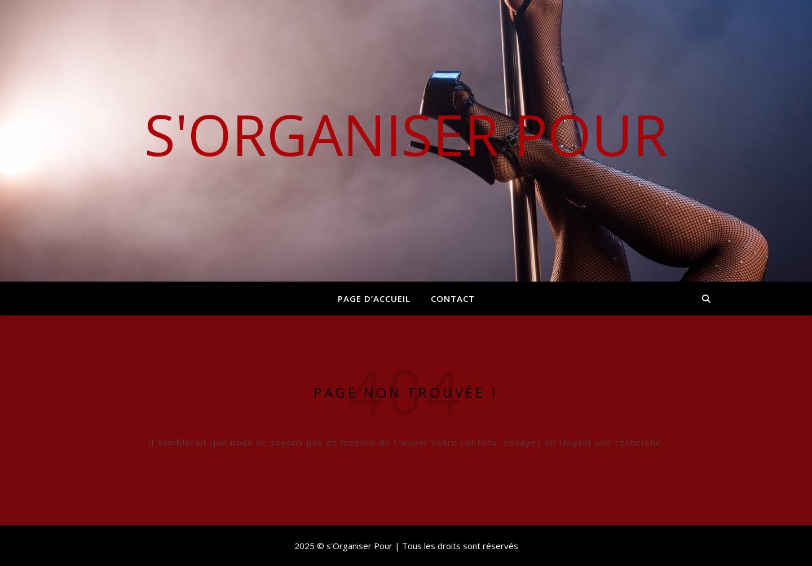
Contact (453, 298)
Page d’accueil (374, 298)
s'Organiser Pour (406, 134)
